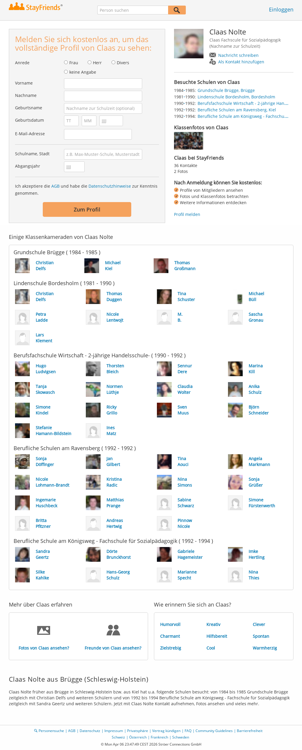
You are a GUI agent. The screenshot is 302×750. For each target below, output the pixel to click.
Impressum (113, 730)
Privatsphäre (137, 730)
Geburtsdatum (29, 120)
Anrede (22, 62)
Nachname (26, 95)
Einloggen (281, 9)
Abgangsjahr (27, 166)
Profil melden (187, 214)
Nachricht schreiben (238, 55)
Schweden (180, 737)
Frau (73, 62)
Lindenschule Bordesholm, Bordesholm (236, 97)
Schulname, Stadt (32, 153)
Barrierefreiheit (249, 730)
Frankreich (159, 737)
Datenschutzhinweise (109, 186)
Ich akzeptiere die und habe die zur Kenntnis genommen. (86, 189)
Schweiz (118, 737)
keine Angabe (82, 72)
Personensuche (51, 730)
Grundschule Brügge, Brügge (226, 90)
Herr (97, 62)
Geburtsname (28, 107)
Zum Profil (87, 209)
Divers (123, 62)
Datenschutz (90, 730)
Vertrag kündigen (166, 730)
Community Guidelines (214, 730)
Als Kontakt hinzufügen (241, 62)
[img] (188, 141)
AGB (55, 186)
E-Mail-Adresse (30, 133)
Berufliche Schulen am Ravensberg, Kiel (237, 110)
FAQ (188, 730)
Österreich (138, 737)
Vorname (24, 83)
